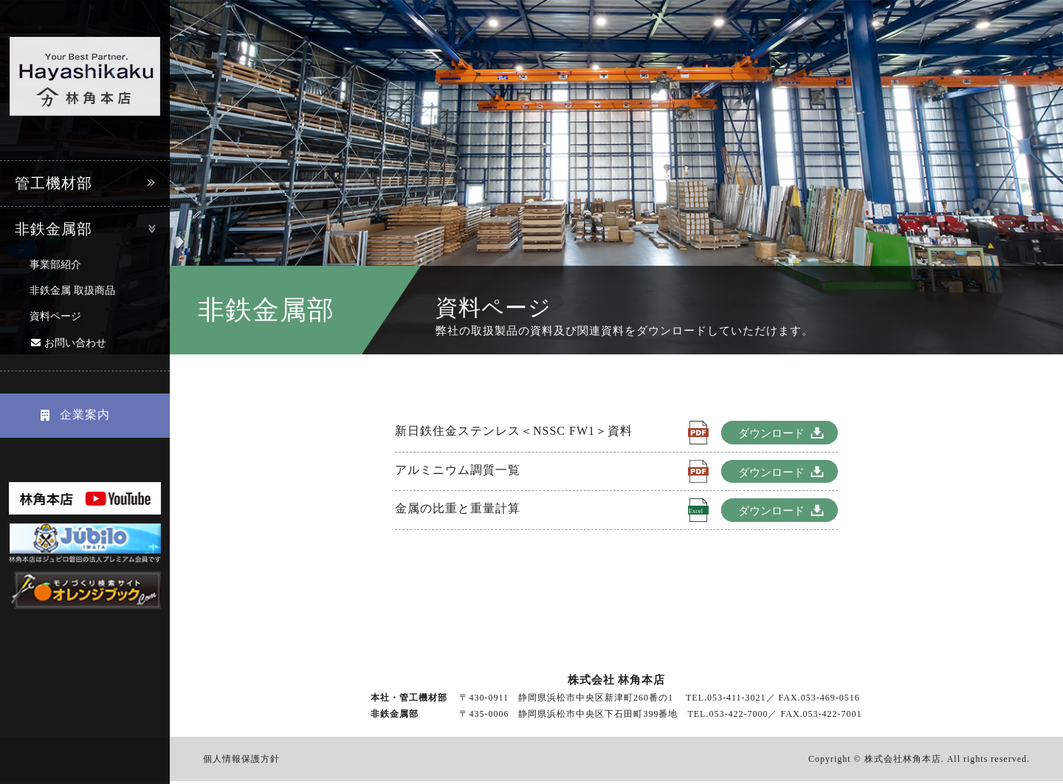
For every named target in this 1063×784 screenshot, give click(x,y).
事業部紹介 (55, 264)
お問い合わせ (75, 342)
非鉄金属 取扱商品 (72, 290)
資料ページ (55, 316)
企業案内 (70, 414)
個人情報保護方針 (241, 761)
